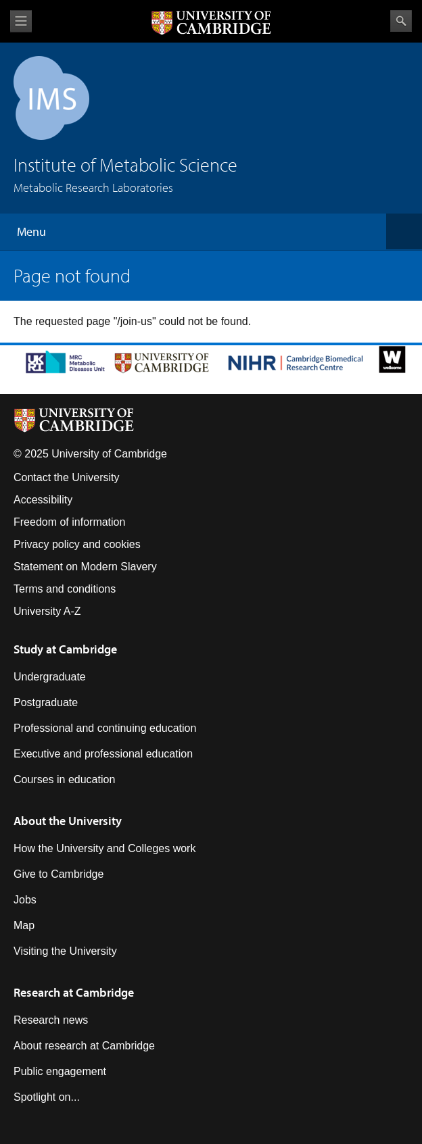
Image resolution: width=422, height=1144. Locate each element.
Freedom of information (69, 522)
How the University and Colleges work (104, 848)
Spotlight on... (47, 1097)
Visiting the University (65, 951)
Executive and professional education (103, 754)
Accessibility (43, 499)
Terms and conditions (65, 589)
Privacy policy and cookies (77, 544)
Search (401, 21)
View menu (21, 21)
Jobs (25, 899)
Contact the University (67, 477)
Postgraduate (46, 702)
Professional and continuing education (105, 728)
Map (24, 925)
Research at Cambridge (74, 992)
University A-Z (47, 611)
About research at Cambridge (84, 1045)
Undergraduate (50, 676)
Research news (51, 1020)
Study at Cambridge (65, 649)
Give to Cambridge (58, 874)
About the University (68, 820)
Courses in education (64, 779)
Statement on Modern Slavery (85, 566)
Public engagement (60, 1071)
